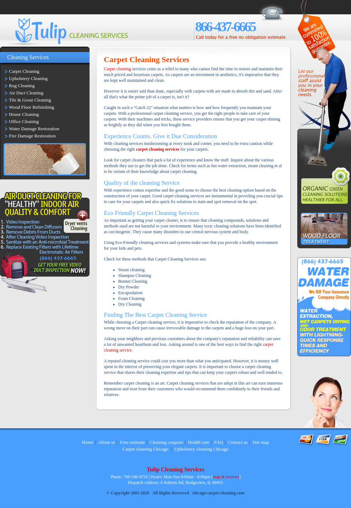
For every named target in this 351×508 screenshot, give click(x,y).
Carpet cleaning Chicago (145, 449)
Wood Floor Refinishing (31, 107)
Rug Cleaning (22, 85)
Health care (199, 442)
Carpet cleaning (117, 68)
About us (106, 442)
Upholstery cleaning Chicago (201, 449)
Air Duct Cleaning (26, 92)
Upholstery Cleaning (28, 78)
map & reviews (226, 476)
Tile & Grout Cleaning (30, 100)
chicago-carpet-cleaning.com (218, 492)
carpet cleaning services (157, 149)
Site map (261, 442)
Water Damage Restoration (34, 128)
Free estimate (132, 442)
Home (87, 442)
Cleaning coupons (166, 442)
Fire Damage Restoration (32, 135)
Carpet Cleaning (24, 71)
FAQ (218, 442)
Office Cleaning (24, 121)
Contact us (237, 442)
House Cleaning (24, 114)
